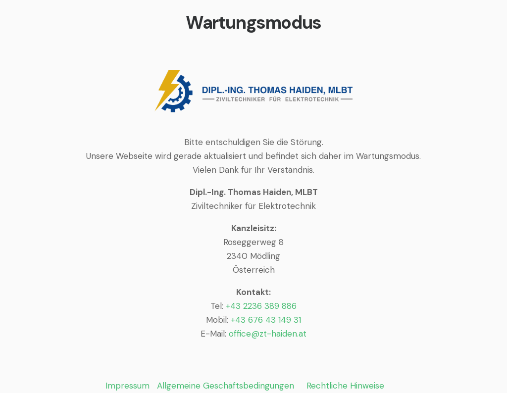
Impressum (127, 385)
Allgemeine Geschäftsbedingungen (225, 385)
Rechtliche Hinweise (345, 385)
